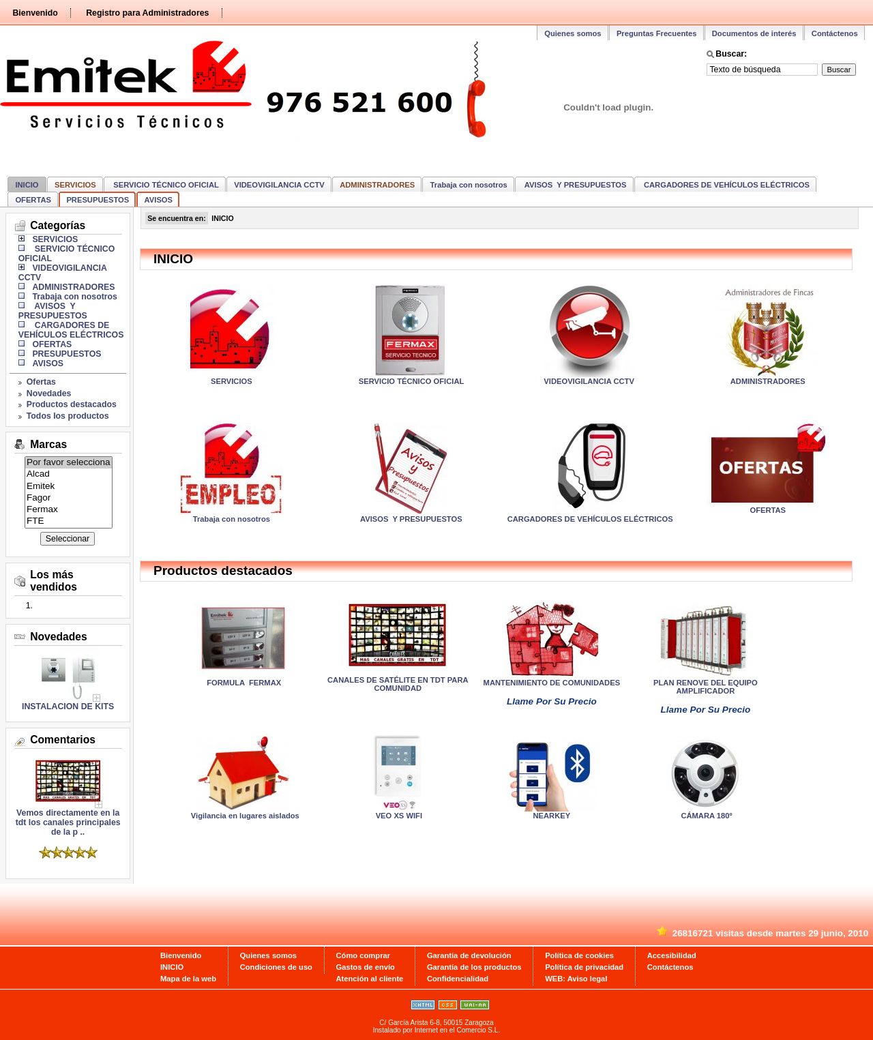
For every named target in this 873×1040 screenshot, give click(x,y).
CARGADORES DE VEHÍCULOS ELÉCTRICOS (726, 185)
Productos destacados (72, 404)
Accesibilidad (671, 955)
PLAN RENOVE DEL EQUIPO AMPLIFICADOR (705, 687)
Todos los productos (68, 416)
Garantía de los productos (474, 967)
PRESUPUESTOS (97, 200)
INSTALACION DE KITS (68, 706)
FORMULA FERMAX (244, 683)
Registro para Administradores (147, 13)
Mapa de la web (188, 979)
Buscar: (731, 54)
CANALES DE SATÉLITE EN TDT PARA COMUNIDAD (398, 684)
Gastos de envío (365, 967)
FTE (68, 521)
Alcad (68, 474)
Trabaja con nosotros (468, 185)
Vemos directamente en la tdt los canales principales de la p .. (68, 819)
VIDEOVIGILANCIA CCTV (279, 185)
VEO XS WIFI (398, 816)
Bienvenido (34, 13)
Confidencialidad (457, 979)
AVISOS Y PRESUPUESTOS (574, 185)
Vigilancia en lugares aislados (244, 816)
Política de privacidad (584, 967)
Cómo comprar (363, 955)
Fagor (68, 498)
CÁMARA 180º (705, 816)
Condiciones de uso (276, 967)
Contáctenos (835, 33)
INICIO (26, 185)
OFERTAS (33, 200)
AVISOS (159, 200)
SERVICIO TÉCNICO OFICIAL (165, 185)
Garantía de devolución (469, 955)
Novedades (49, 393)
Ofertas (41, 382)
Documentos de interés (754, 33)
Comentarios (62, 739)
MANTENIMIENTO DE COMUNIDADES (552, 683)
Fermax (68, 510)
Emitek (68, 486)
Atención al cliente (370, 979)
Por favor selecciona (68, 463)
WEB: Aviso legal (576, 979)
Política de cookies (579, 955)
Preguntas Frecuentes (657, 33)
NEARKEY (552, 816)
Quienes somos (572, 33)
